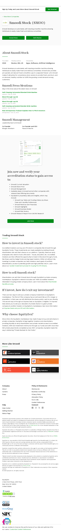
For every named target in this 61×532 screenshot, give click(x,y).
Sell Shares (37, 38)
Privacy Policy (36, 394)
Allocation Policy (37, 397)
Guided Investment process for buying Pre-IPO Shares (28, 266)
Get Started (52, 9)
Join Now (30, 221)
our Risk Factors (33, 425)
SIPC (53, 431)
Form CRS (35, 400)
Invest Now (13, 38)
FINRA (49, 431)
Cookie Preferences (38, 402)
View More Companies (11, 16)
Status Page (6, 413)
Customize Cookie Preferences (20, 529)
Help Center (6, 408)
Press (4, 394)
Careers (5, 392)
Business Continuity (38, 392)
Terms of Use (26, 465)
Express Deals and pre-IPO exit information (19, 308)
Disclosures (36, 389)
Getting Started (7, 411)
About (4, 389)
